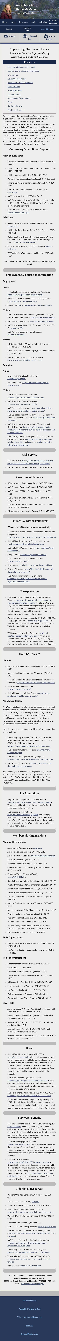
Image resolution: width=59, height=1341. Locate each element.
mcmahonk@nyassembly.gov (32, 1284)
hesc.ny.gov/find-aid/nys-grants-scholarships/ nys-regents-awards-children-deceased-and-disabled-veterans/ (31, 430)
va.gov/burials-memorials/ (18, 1057)
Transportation (14, 86)
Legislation (43, 22)
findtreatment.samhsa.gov (18, 212)
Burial (10, 102)
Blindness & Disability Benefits (20, 83)
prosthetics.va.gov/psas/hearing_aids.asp (36, 565)
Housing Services (15, 90)
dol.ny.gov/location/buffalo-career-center (24, 360)
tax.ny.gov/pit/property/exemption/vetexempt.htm (29, 802)
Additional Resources (16, 110)
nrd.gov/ (35, 1201)
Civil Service (13, 75)
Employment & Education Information (23, 71)
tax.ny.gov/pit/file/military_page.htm (22, 815)
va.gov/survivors (14, 1126)
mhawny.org (12, 226)
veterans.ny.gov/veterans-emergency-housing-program (30, 759)
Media (33, 22)
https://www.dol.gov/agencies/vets (22, 301)
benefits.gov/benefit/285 (18, 1144)
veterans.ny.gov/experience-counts (22, 404)
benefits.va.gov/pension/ (17, 561)
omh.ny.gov (12, 192)
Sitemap (29, 1325)
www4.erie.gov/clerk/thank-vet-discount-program (28, 1252)
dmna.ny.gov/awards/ (47, 1227)
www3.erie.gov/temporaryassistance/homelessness (28, 746)
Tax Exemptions (14, 94)
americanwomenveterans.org (43, 856)
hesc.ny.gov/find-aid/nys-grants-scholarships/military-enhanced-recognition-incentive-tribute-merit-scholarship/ (29, 442)
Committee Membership (53, 22)
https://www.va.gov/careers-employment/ (25, 295)
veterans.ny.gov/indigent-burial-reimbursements (27, 1080)
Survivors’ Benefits (15, 106)
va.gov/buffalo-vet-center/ (25, 242)
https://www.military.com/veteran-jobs (35, 305)
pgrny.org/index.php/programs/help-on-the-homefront (30, 1212)
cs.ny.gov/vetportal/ (15, 335)
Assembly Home (47, 29)
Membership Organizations (19, 98)
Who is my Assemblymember (29, 1317)
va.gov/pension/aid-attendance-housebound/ (36, 682)
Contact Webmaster (29, 1334)
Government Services (16, 79)
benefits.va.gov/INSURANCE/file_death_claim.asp (28, 1162)
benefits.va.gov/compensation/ (33, 555)
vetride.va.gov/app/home (37, 621)
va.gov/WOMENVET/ (16, 877)
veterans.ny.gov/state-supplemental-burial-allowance (29, 1096)
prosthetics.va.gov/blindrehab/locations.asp (25, 544)
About (14, 22)
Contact (9, 29)
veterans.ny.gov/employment (42, 321)
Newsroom (23, 22)
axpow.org (37, 848)
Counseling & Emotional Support (21, 67)
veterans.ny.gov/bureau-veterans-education (25, 397)
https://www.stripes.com (30, 1266)
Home (4, 22)
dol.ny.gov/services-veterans (43, 317)
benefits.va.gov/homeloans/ (19, 689)
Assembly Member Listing (29, 1309)
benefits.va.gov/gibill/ (16, 379)
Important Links (27, 29)
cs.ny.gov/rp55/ (16, 328)
